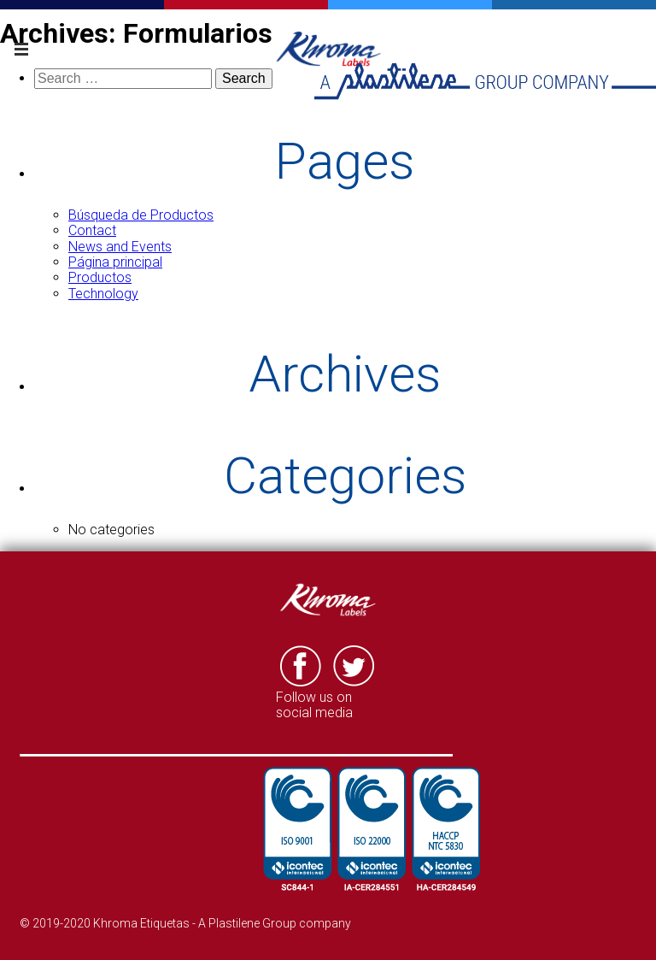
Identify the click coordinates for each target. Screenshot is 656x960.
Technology (103, 294)
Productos (100, 277)
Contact (92, 230)
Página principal (115, 262)
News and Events (120, 247)
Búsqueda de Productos (141, 215)
